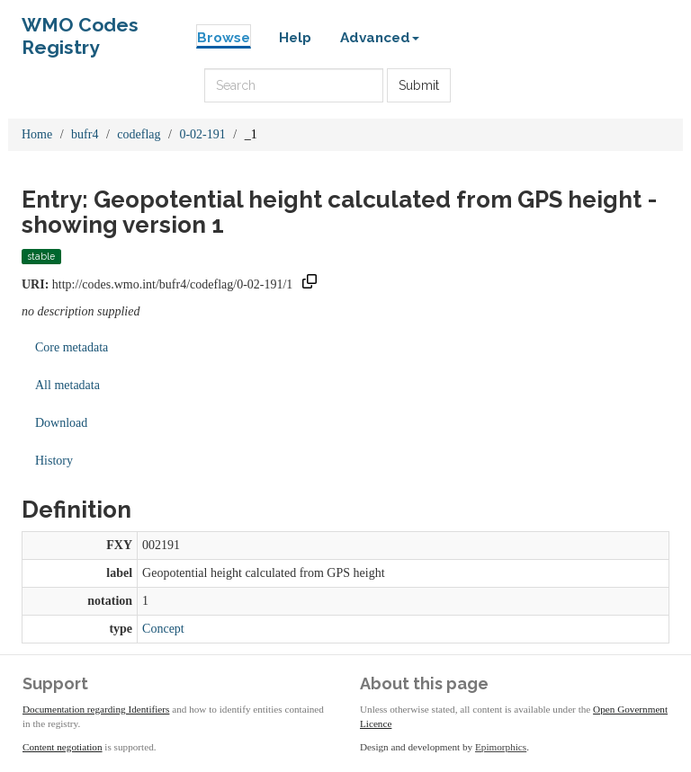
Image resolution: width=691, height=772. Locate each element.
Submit (419, 85)
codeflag (138, 134)
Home (37, 134)
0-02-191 (202, 134)
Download (61, 423)
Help (295, 38)
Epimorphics (500, 746)
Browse (223, 38)
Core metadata (71, 347)
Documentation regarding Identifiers (95, 709)
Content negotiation (62, 746)
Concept (163, 628)
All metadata (67, 385)
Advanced (379, 38)
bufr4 (84, 134)
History (54, 460)
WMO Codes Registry (80, 29)
